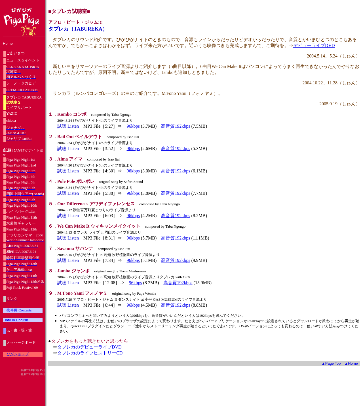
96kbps (133, 126)
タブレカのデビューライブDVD (89, 347)
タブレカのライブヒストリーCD (90, 353)
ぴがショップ (18, 354)
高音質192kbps (175, 126)
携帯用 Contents (19, 310)
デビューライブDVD (314, 45)
